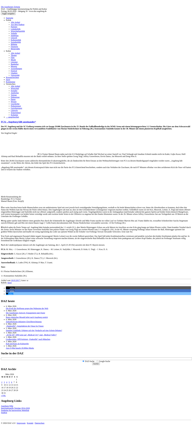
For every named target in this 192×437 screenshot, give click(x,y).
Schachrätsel (16, 113)
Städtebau (14, 36)
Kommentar (10, 82)
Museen (14, 66)
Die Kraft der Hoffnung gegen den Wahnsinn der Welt (27, 308)
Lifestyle (14, 110)
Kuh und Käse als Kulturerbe (17, 344)
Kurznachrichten (12, 77)
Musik (13, 60)
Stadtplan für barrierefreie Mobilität (15, 410)
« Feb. (3, 396)
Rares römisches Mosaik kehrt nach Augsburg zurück (27, 317)
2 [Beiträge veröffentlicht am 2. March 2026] (1, 382)
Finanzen (14, 47)
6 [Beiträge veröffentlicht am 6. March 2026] (11, 382)
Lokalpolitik (15, 29)
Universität (15, 75)
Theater (14, 55)
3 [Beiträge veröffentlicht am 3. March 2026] (4, 382)
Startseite (9, 18)
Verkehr (14, 33)
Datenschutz (39, 423)
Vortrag (14, 95)
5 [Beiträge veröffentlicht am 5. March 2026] (9, 382)
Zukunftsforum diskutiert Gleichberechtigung (24, 322)
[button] (10, 288)
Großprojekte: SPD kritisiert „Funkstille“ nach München (28, 339)
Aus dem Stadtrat (17, 24)
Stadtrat (4, 413)
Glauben (14, 73)
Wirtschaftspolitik (18, 31)
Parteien (14, 27)
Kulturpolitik (16, 40)
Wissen (13, 102)
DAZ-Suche (89, 361)
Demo (13, 99)
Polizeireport (16, 106)
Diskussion (15, 97)
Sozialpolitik (16, 42)
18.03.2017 (15, 280)
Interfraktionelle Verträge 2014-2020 (15, 408)
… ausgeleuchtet (12, 117)
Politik (8, 20)
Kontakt (30, 423)
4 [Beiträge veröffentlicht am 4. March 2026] (6, 382)
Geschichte (15, 104)
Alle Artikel (15, 22)
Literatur (14, 62)
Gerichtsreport (16, 108)
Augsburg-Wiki (7, 406)
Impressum (21, 423)
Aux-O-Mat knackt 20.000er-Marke (20, 348)
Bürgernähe (15, 49)
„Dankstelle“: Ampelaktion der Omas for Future (25, 326)
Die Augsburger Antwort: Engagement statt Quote (25, 313)
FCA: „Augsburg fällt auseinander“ (18, 122)
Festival (14, 71)
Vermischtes (10, 84)
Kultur (8, 51)
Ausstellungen (16, 69)
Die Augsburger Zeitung (10, 7)
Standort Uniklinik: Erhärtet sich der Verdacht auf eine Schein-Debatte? (34, 330)
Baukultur (15, 64)
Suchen (96, 364)
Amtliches (15, 93)
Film (12, 58)
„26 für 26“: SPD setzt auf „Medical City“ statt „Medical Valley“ (31, 335)
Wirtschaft (15, 88)
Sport (8, 80)
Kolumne (14, 115)
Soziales (14, 91)
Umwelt (14, 38)
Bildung (14, 44)
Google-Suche (104, 361)
